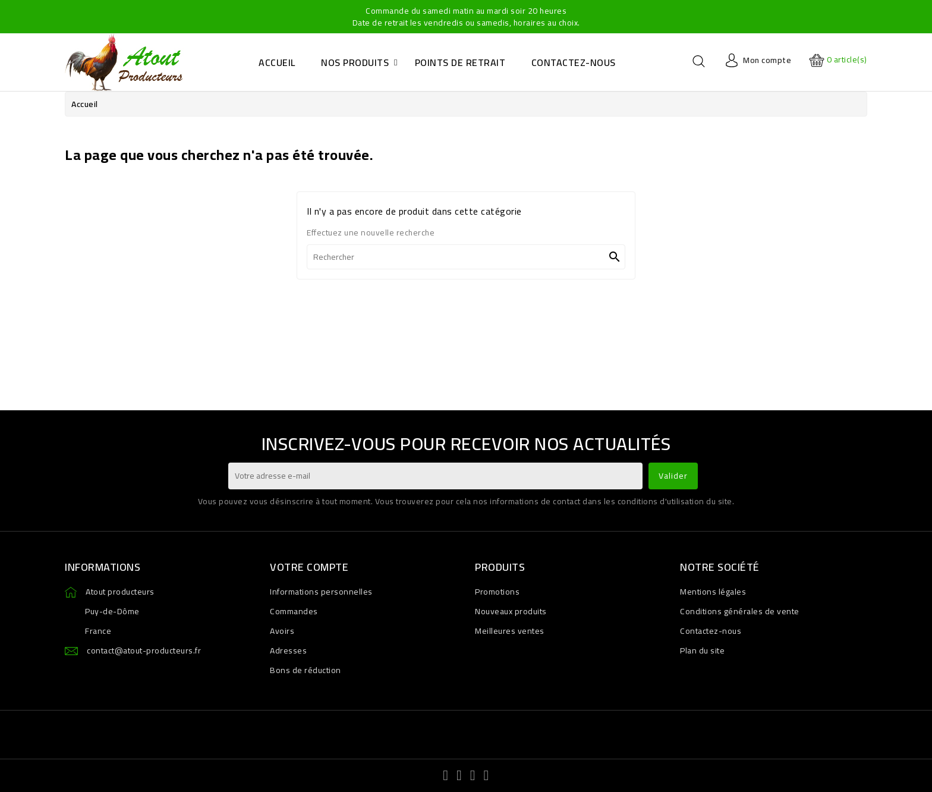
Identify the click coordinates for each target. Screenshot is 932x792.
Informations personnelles (321, 591)
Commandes (294, 611)
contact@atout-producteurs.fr (144, 650)
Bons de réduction (305, 670)
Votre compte (309, 567)
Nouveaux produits (511, 611)
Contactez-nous (710, 631)
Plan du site (702, 650)
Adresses (288, 650)
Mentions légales (713, 591)
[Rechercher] (466, 256)
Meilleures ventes (509, 631)
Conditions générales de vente (739, 611)
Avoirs (282, 631)
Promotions (497, 591)
